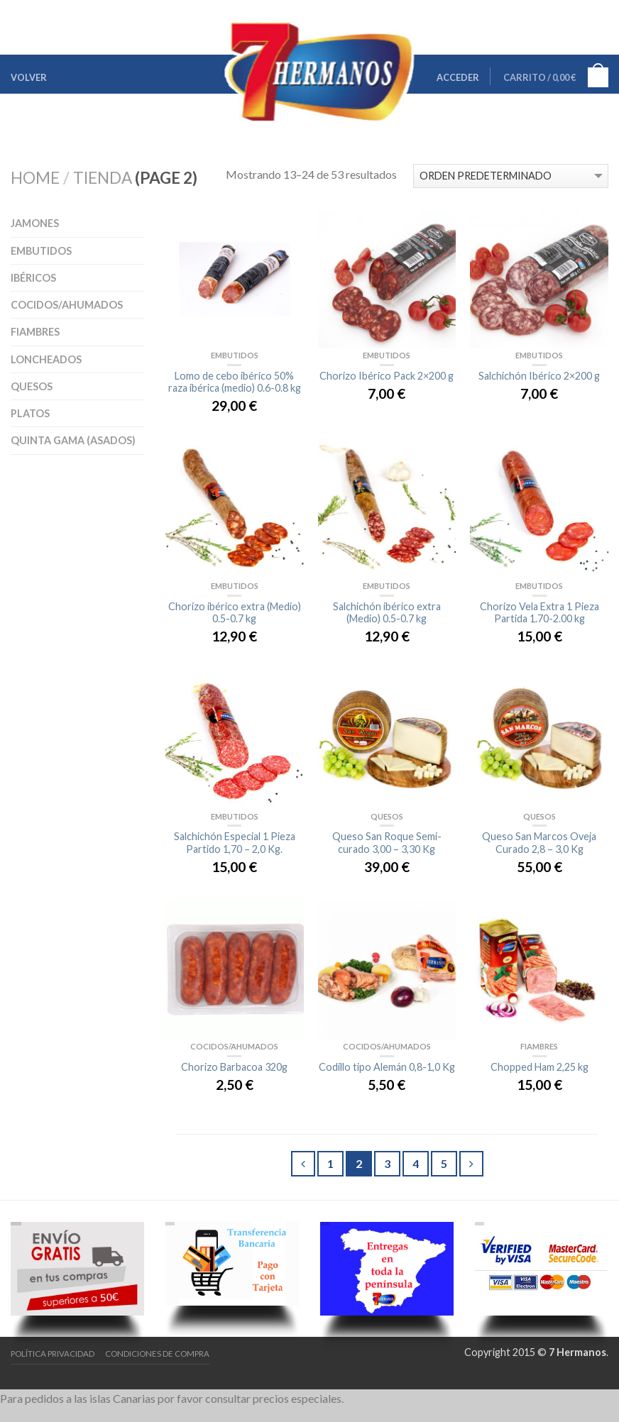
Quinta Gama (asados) (73, 440)
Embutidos (41, 251)
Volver (29, 77)
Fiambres (35, 332)
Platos (30, 413)
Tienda (102, 177)
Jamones (35, 223)
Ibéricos (33, 278)
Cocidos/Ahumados (67, 305)
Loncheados (46, 359)
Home (35, 177)
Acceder (458, 77)
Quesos (32, 386)
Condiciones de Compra (157, 1353)
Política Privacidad (52, 1353)
